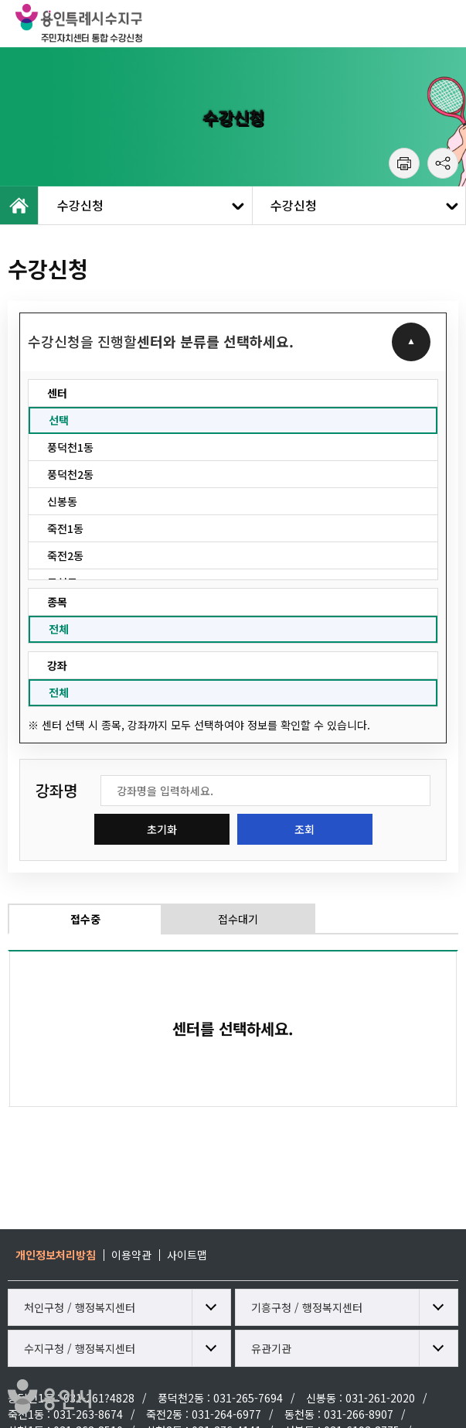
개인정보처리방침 (55, 1254)
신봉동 (62, 501)
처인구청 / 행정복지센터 (79, 1307)
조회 (304, 829)
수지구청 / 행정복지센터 (79, 1348)
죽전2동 (65, 555)
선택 (59, 420)
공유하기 (442, 163)
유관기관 (271, 1348)
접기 (411, 342)
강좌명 (56, 790)
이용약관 (131, 1254)
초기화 (162, 829)
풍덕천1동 (70, 447)
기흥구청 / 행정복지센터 (306, 1307)
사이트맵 (187, 1254)
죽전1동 (65, 528)
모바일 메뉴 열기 (443, 23)
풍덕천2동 (70, 474)
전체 (59, 629)
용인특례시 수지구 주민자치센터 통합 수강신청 (112, 23)
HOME (19, 205)
